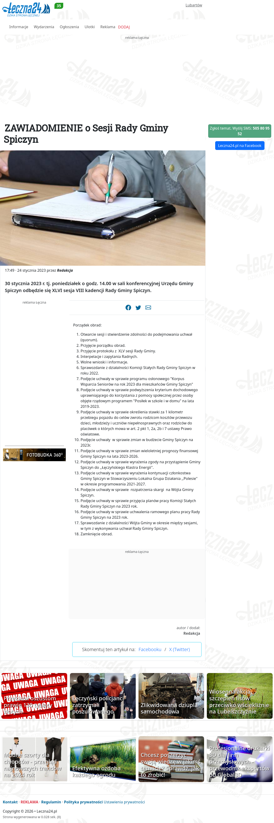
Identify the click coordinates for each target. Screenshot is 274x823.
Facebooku (150, 649)
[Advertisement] (137, 72)
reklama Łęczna (137, 37)
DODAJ (124, 27)
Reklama (107, 26)
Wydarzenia (44, 26)
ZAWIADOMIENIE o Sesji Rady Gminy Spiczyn (86, 133)
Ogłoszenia (69, 26)
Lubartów (194, 5)
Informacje (18, 26)
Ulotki (90, 26)
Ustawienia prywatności (124, 802)
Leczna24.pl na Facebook (239, 145)
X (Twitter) (179, 649)
